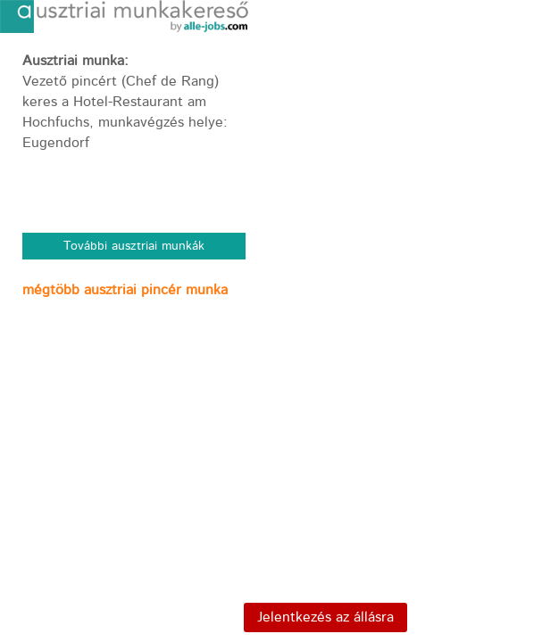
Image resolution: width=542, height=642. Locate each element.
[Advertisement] (134, 429)
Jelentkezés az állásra (325, 617)
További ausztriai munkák (133, 246)
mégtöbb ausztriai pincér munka (125, 290)
